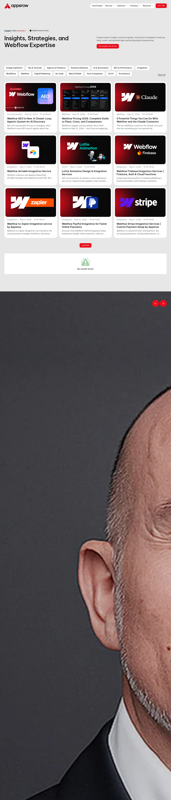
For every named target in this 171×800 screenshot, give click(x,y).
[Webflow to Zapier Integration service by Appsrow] (30, 202)
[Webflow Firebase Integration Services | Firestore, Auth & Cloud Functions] (140, 150)
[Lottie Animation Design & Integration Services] (85, 150)
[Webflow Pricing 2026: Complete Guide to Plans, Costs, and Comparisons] (85, 97)
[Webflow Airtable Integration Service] (30, 150)
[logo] (17, 6)
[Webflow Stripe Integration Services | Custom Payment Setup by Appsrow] (140, 202)
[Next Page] (85, 245)
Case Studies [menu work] (97, 6)
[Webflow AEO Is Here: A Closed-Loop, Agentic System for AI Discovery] (30, 97)
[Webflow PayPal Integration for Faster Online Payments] (85, 202)
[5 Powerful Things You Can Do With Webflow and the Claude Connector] (140, 97)
